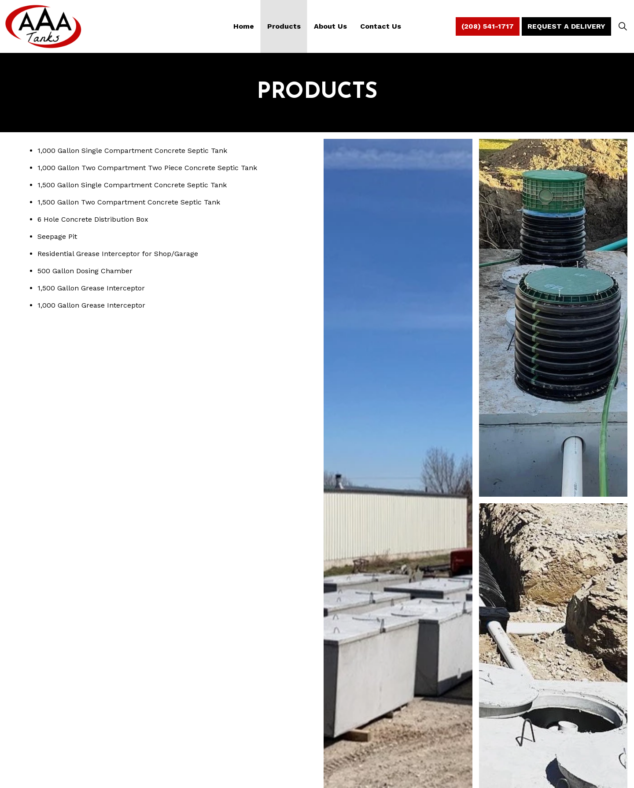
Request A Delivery (566, 26)
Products (284, 26)
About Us (330, 26)
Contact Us (380, 26)
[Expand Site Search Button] (622, 26)
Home (243, 26)
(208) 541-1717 (487, 26)
